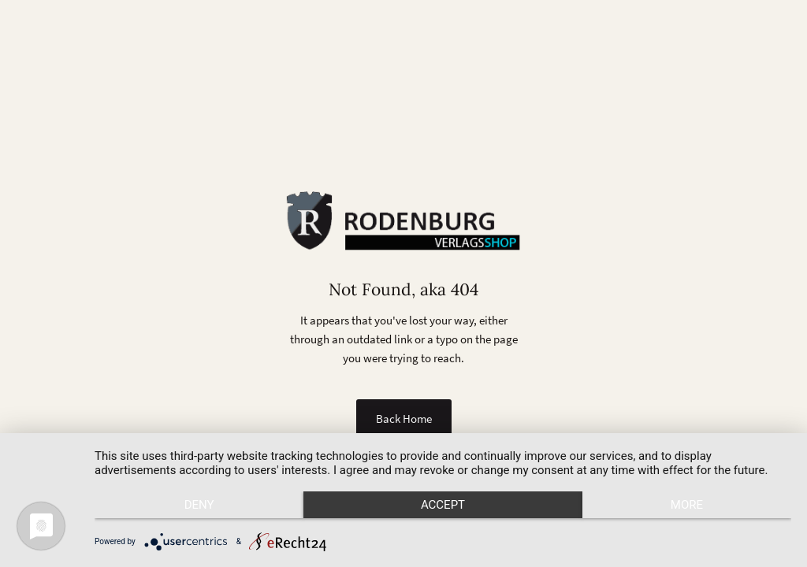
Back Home (404, 418)
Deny (199, 505)
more (687, 505)
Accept (443, 505)
